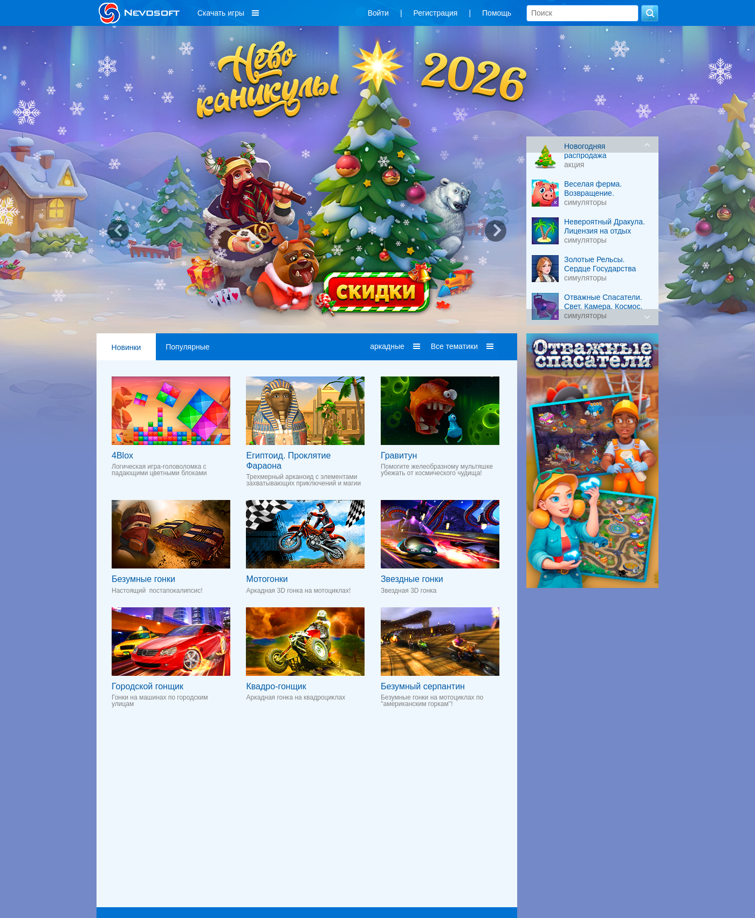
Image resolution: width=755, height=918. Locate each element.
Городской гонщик (147, 686)
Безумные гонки (143, 579)
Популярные (187, 346)
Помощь (496, 13)
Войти (378, 13)
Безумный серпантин (423, 686)
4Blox (122, 455)
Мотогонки (266, 579)
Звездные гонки (412, 579)
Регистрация (436, 13)
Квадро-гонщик (276, 686)
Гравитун (399, 455)
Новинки (126, 347)
